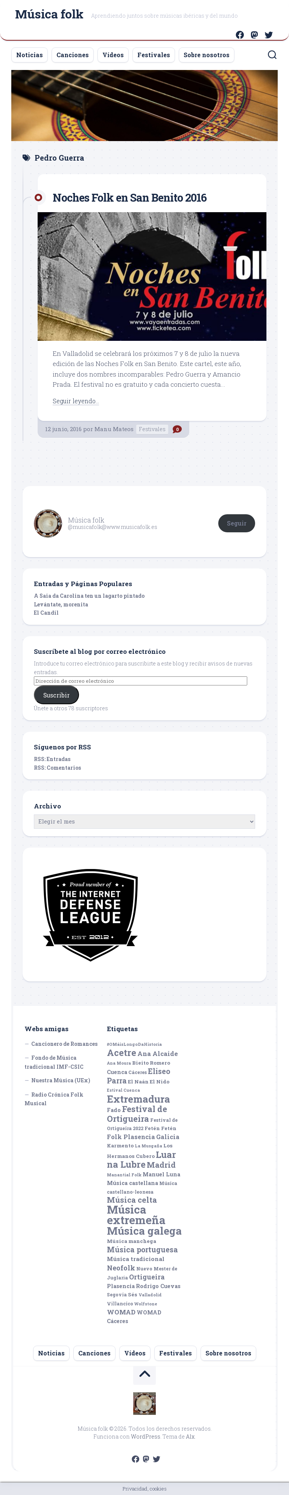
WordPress (145, 1436)
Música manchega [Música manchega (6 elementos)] (131, 1241)
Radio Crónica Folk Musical (54, 1099)
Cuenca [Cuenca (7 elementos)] (117, 1072)
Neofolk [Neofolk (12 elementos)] (121, 1267)
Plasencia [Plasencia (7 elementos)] (121, 1286)
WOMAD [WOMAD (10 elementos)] (121, 1312)
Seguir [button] (236, 523)
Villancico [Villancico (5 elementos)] (120, 1304)
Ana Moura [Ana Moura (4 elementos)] (119, 1063)
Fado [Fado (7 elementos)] (114, 1110)
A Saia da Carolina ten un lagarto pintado (89, 595)
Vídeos (113, 55)
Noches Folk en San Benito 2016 (139, 197)
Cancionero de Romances (64, 1043)
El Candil (46, 612)
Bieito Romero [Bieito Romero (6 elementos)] (151, 1062)
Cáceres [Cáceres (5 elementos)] (137, 1072)
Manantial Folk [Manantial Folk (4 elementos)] (124, 1174)
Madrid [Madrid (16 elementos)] (161, 1165)
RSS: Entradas (52, 759)
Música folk (49, 15)
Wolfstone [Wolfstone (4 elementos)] (145, 1304)
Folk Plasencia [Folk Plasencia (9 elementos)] (131, 1137)
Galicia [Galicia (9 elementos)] (167, 1137)
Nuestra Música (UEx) (60, 1080)
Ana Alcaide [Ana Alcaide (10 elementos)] (157, 1053)
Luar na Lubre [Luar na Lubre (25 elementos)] (141, 1159)
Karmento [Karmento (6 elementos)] (120, 1145)
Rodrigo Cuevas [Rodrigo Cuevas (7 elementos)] (158, 1286)
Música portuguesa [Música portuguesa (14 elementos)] (142, 1249)
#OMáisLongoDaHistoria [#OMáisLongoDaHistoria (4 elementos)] (134, 1044)
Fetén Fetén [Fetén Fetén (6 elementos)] (160, 1128)
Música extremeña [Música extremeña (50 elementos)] (136, 1215)
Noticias (29, 55)
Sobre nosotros (207, 55)
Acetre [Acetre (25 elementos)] (121, 1052)
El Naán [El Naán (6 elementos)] (138, 1081)
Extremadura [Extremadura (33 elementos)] (138, 1098)
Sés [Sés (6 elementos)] (132, 1294)
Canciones (72, 55)
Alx (190, 1436)
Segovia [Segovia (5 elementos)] (117, 1294)
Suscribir (56, 695)
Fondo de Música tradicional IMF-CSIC (54, 1062)
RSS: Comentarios (57, 767)
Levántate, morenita (61, 604)
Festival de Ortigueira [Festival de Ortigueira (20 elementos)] (137, 1113)
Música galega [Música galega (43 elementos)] (144, 1231)
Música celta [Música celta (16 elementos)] (132, 1200)
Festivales (153, 55)
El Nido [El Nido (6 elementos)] (159, 1081)
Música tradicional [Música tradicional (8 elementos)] (135, 1259)
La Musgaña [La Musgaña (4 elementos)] (148, 1146)
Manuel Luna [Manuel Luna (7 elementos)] (161, 1174)
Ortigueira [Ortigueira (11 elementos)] (147, 1276)
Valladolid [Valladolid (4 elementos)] (150, 1294)
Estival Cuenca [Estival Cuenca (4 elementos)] (123, 1090)
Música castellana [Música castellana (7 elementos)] (132, 1183)
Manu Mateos (114, 429)
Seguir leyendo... (77, 401)
